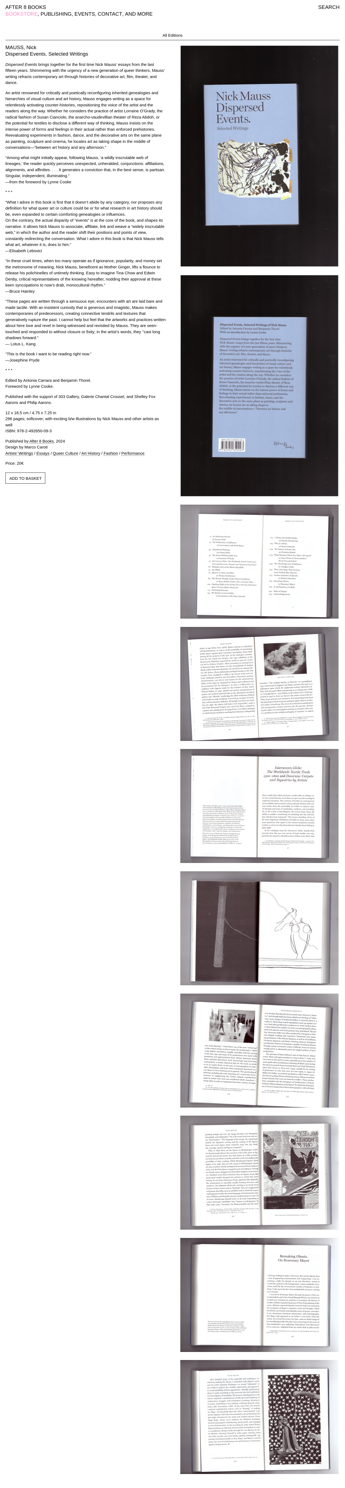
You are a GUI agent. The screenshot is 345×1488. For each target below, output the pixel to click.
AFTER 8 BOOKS (25, 7)
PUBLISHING (56, 14)
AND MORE (139, 14)
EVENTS (84, 14)
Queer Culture (65, 453)
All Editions (172, 35)
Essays (42, 453)
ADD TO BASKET (25, 478)
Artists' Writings (19, 453)
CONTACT (110, 14)
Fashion (111, 453)
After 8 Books (41, 441)
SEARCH (329, 7)
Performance (132, 453)
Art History (90, 453)
